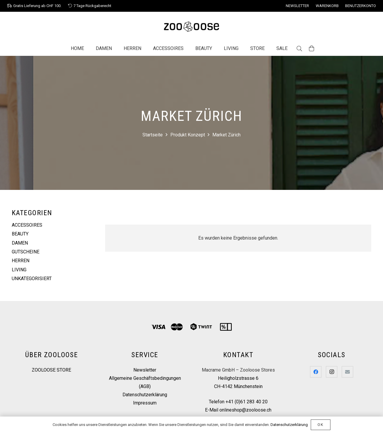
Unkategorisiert (32, 278)
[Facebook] (316, 372)
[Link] (191, 26)
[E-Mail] (347, 372)
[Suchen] (299, 48)
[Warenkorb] (311, 48)
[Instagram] (331, 372)
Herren (20, 260)
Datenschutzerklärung (144, 394)
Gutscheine (25, 252)
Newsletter (144, 370)
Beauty (20, 234)
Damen (20, 243)
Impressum (145, 403)
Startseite (152, 135)
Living (19, 269)
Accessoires (27, 225)
